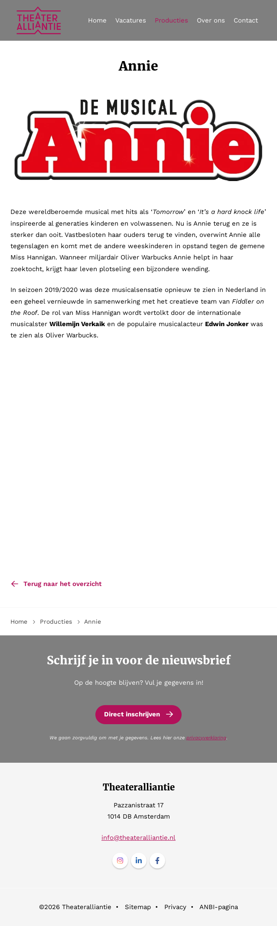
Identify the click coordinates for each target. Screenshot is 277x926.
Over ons (211, 20)
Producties (171, 20)
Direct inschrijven (132, 714)
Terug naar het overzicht (62, 584)
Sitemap (138, 907)
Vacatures (130, 20)
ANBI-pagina (218, 907)
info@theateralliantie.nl (138, 838)
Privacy (175, 907)
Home (97, 20)
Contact (246, 20)
